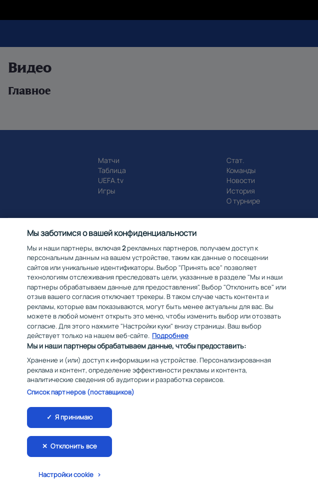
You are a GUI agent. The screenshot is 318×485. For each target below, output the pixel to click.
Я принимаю (73, 422)
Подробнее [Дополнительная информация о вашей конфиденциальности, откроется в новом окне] (170, 340)
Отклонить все (73, 450)
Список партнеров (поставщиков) (80, 396)
